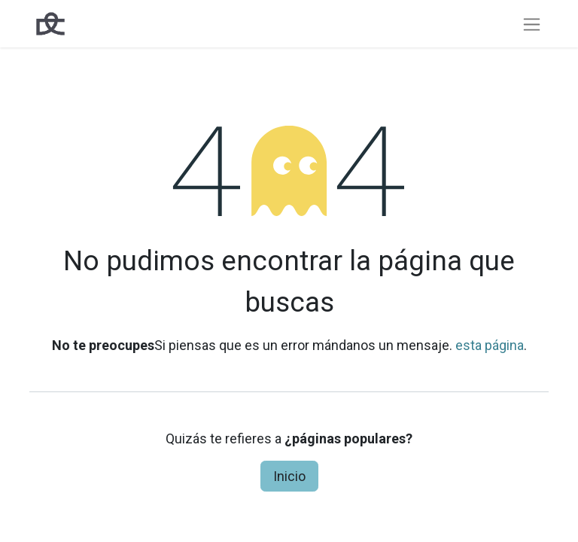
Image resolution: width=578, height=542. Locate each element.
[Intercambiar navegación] (532, 23)
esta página (489, 345)
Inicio (289, 476)
